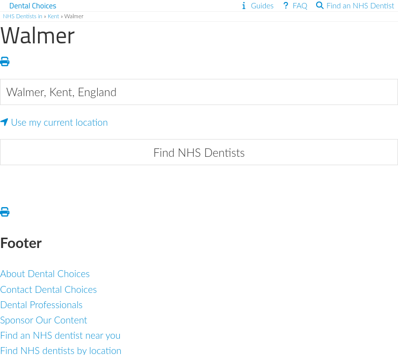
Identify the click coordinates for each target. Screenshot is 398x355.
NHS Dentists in (22, 16)
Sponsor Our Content (43, 319)
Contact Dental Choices (48, 289)
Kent (53, 16)
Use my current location (54, 122)
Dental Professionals (41, 304)
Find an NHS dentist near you (60, 335)
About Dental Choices (45, 273)
